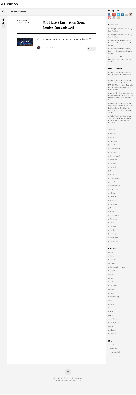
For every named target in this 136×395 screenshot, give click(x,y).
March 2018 (113, 175)
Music (27, 23)
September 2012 (115, 216)
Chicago (112, 260)
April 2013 (113, 208)
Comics (112, 264)
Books (112, 256)
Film (111, 275)
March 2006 (114, 242)
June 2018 (113, 164)
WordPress (67, 381)
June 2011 (113, 227)
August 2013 (113, 205)
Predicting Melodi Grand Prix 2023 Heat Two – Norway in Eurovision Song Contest (120, 51)
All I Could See (13, 4)
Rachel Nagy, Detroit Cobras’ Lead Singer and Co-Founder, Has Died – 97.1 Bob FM (120, 106)
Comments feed (115, 353)
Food (111, 279)
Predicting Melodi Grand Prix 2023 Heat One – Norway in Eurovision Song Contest (120, 59)
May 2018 (113, 167)
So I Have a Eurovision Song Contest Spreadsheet (63, 27)
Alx (80, 381)
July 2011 (112, 223)
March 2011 (113, 230)
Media (112, 290)
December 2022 (114, 145)
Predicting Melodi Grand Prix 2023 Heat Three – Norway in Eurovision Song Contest (121, 43)
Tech (111, 312)
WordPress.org (115, 356)
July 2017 (112, 193)
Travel (112, 316)
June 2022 (113, 153)
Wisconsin (113, 330)
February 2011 (114, 234)
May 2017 (113, 201)
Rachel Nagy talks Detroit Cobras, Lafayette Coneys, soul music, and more (120, 75)
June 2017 (113, 197)
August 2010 (114, 238)
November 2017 (115, 186)
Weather (112, 327)
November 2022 (115, 149)
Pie (111, 301)
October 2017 (114, 190)
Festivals (112, 271)
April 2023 (113, 134)
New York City (114, 297)
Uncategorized (114, 319)
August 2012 (113, 219)
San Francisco (114, 308)
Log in (112, 345)
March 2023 (113, 138)
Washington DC (115, 323)
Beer (111, 253)
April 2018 (113, 171)
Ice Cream (113, 282)
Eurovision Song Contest (117, 267)
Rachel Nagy (114, 73)
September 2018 (115, 156)
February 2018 (114, 179)
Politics (112, 305)
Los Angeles (113, 286)
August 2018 (114, 160)
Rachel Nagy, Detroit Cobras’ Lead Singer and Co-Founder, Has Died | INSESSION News (119, 83)
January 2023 (114, 141)
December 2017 (114, 182)
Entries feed (113, 349)
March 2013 (113, 212)
